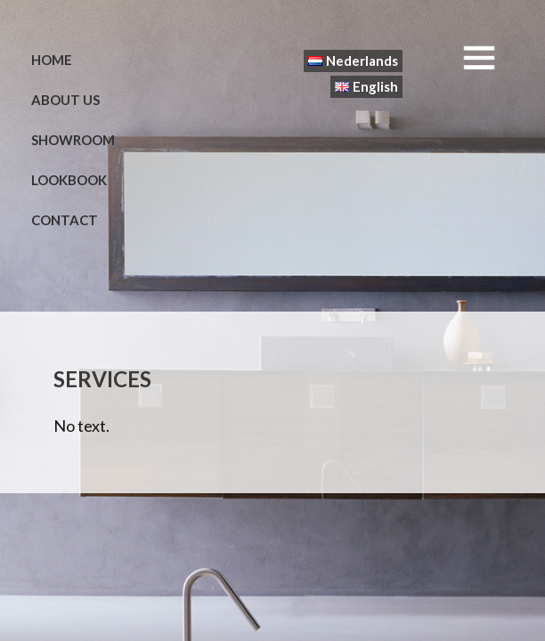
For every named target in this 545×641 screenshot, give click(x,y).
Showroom (73, 140)
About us (65, 100)
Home (51, 60)
